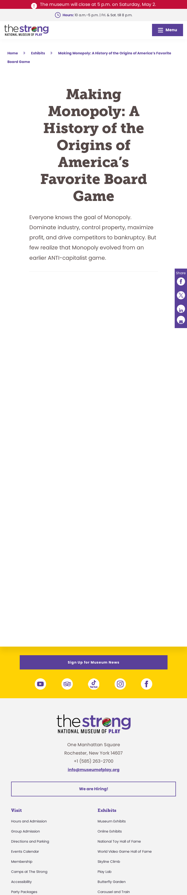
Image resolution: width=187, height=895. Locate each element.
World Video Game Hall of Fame (125, 851)
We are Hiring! (93, 789)
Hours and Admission (29, 821)
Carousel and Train (114, 891)
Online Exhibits (110, 831)
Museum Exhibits (112, 821)
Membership (21, 861)
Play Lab (104, 871)
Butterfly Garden (112, 881)
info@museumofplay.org (93, 770)
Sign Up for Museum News (93, 662)
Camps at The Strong (29, 871)
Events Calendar (25, 851)
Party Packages (24, 891)
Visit (16, 810)
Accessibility (21, 881)
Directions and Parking (30, 841)
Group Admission (25, 831)
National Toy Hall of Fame (119, 841)
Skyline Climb (109, 861)
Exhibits (107, 810)
